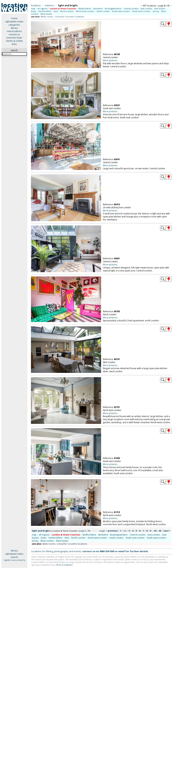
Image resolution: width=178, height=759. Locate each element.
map (33, 8)
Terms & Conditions (64, 564)
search (14, 557)
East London (146, 8)
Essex (33, 11)
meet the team (14, 37)
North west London (85, 11)
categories (14, 24)
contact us (14, 34)
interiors (49, 5)
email (121, 551)
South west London (141, 11)
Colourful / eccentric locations (69, 16)
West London (47, 540)
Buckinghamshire (113, 8)
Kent (56, 11)
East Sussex (159, 8)
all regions (42, 8)
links (14, 44)
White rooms (47, 16)
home (14, 18)
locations (36, 5)
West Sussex (46, 14)
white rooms (48, 543)
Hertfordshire (45, 11)
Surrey (156, 11)
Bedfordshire (85, 8)
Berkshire (98, 8)
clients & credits (14, 40)
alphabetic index (14, 21)
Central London (131, 8)
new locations (14, 31)
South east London (121, 11)
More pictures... (111, 60)
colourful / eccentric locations (72, 543)
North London (67, 11)
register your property (14, 560)
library (14, 28)
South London (103, 11)
